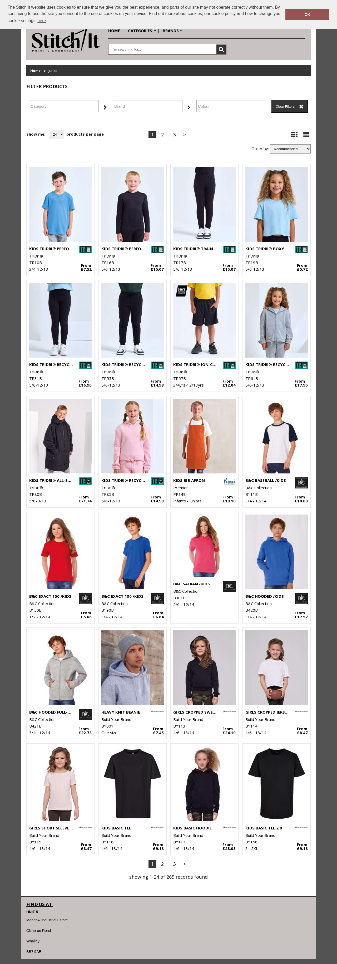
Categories (140, 30)
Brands (171, 30)
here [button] (41, 20)
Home (114, 30)
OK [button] (307, 14)
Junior (53, 70)
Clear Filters (285, 106)
